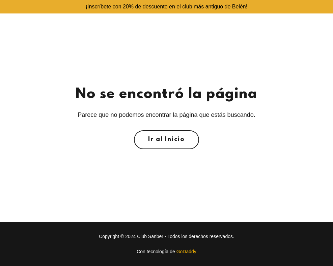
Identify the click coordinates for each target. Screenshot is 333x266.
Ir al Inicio (166, 139)
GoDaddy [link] (186, 251)
